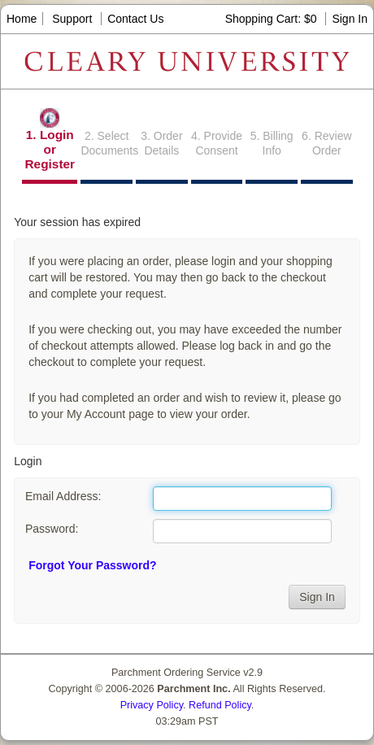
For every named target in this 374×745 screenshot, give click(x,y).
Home (22, 18)
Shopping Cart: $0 (272, 18)
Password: (51, 528)
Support (72, 18)
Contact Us (135, 18)
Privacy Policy (151, 705)
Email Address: (63, 496)
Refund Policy (220, 705)
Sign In (349, 18)
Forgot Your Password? (92, 565)
